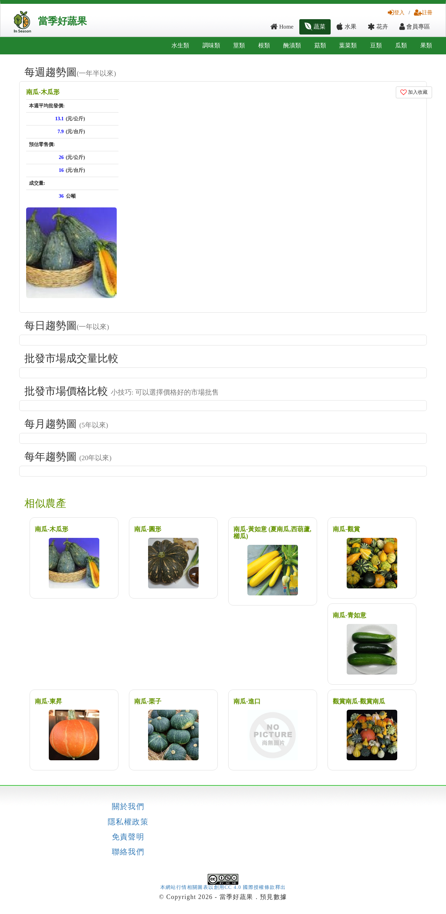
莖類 (239, 45)
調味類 (211, 45)
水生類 (180, 45)
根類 (264, 45)
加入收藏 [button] (414, 92)
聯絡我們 (128, 852)
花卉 (378, 26)
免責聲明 (128, 837)
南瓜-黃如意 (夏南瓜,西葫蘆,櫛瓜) (272, 533)
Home (281, 26)
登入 (396, 12)
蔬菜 (315, 26)
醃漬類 (292, 45)
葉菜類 (348, 45)
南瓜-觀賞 (346, 529)
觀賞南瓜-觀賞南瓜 (359, 701)
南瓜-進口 (247, 701)
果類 (426, 45)
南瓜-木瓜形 (43, 92)
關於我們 (128, 806)
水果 (346, 26)
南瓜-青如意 (349, 615)
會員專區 (414, 26)
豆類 (376, 45)
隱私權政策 (128, 822)
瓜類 (401, 45)
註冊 (423, 12)
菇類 (320, 45)
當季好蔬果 (62, 21)
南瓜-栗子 (147, 701)
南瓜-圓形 (147, 529)
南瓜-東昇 (48, 701)
